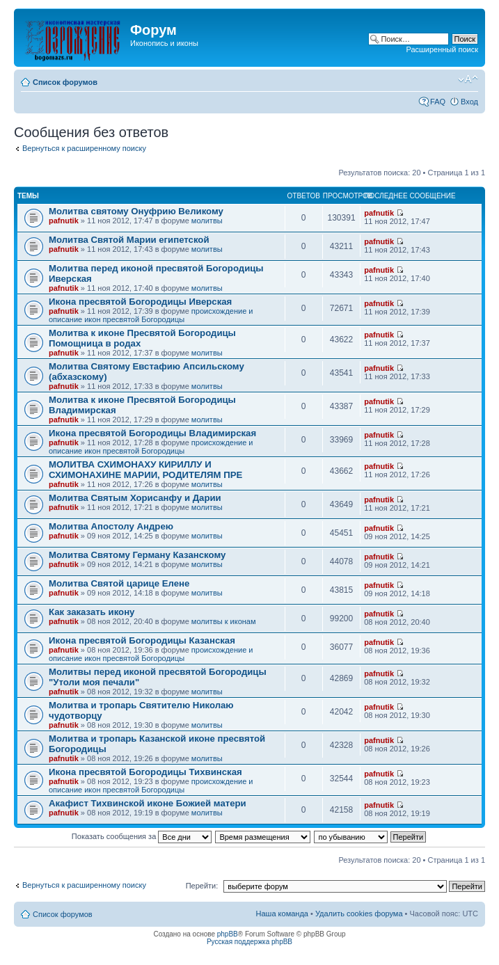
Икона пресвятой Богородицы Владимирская (152, 433)
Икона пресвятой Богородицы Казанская (142, 640)
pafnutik (64, 220)
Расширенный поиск (442, 49)
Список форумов (65, 82)
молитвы (207, 220)
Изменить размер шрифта (468, 79)
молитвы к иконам (223, 621)
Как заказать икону (91, 612)
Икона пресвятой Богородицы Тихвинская (145, 772)
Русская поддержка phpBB (249, 942)
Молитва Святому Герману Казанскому (137, 555)
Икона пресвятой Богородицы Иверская (140, 301)
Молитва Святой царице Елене (119, 583)
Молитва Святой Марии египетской (129, 239)
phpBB (227, 934)
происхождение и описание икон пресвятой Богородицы (151, 315)
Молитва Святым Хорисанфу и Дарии (135, 498)
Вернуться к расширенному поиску (84, 148)
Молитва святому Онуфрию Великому (136, 211)
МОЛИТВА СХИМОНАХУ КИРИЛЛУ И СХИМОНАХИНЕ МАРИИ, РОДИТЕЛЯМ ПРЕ (145, 469)
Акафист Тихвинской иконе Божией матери (147, 803)
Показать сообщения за (142, 836)
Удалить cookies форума (359, 913)
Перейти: (202, 886)
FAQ (437, 101)
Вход (469, 101)
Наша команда (282, 913)
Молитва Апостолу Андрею (111, 526)
